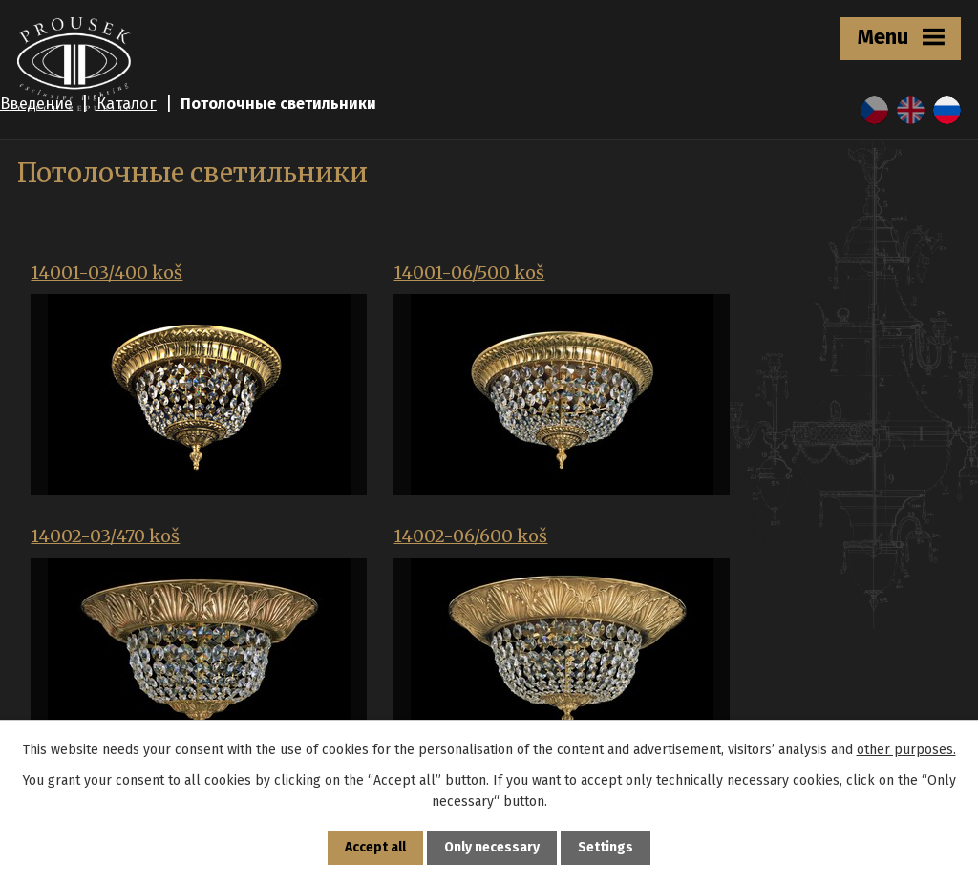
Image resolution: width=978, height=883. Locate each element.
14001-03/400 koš (106, 273)
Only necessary (492, 848)
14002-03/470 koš (734, 273)
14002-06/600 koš (107, 525)
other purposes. (906, 749)
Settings (606, 848)
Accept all (375, 848)
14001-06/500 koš (421, 273)
